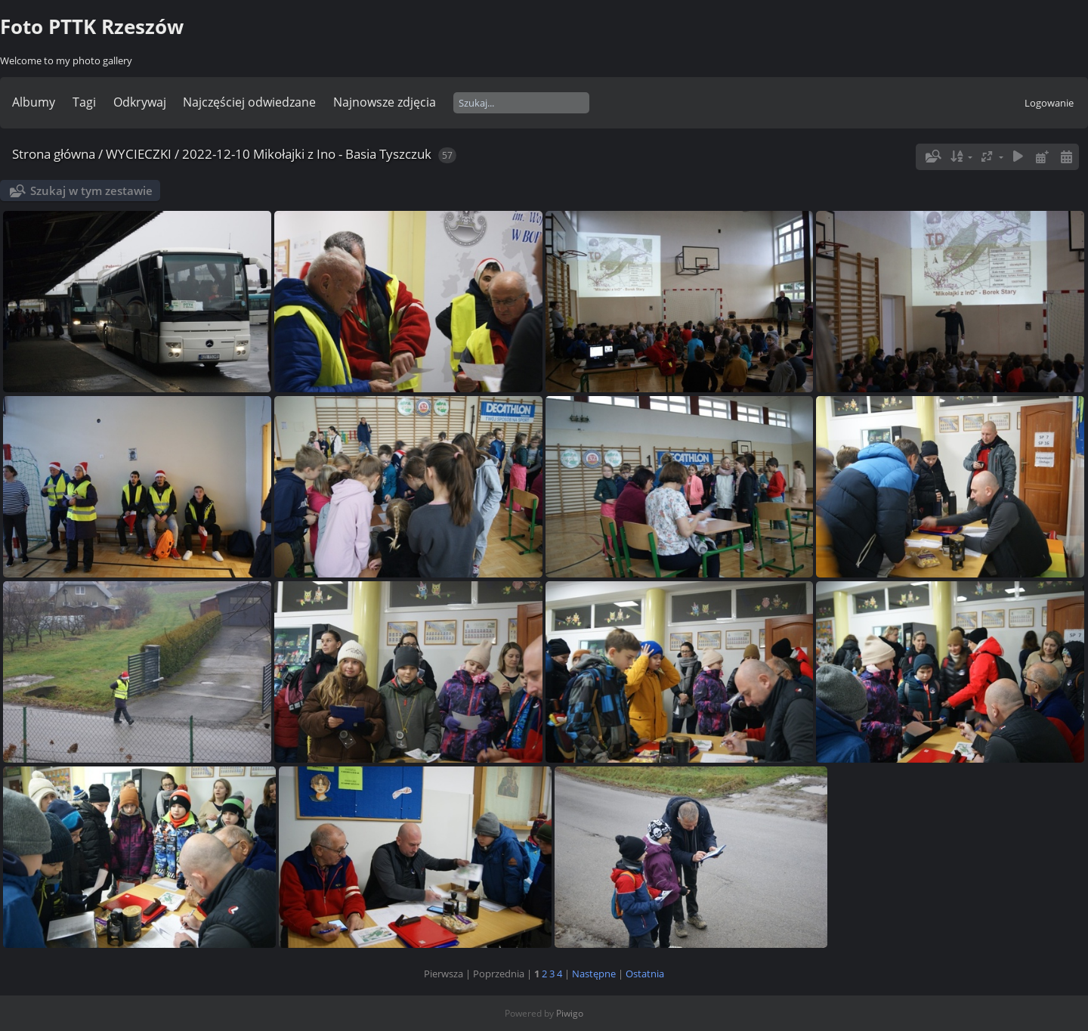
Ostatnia (645, 973)
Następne (594, 973)
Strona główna (53, 154)
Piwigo (569, 1013)
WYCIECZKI (139, 154)
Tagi (84, 102)
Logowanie (1049, 103)
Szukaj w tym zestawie (91, 190)
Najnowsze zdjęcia (384, 102)
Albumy (33, 102)
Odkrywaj (139, 102)
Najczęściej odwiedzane (249, 102)
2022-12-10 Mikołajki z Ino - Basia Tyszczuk (306, 154)
